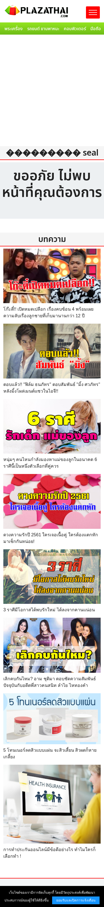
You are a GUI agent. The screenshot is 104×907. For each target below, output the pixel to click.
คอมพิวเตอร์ (75, 28)
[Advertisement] (52, 91)
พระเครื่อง (13, 28)
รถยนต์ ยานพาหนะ (43, 28)
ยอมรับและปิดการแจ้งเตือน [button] (75, 900)
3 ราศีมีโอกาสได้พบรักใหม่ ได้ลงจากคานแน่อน (49, 609)
